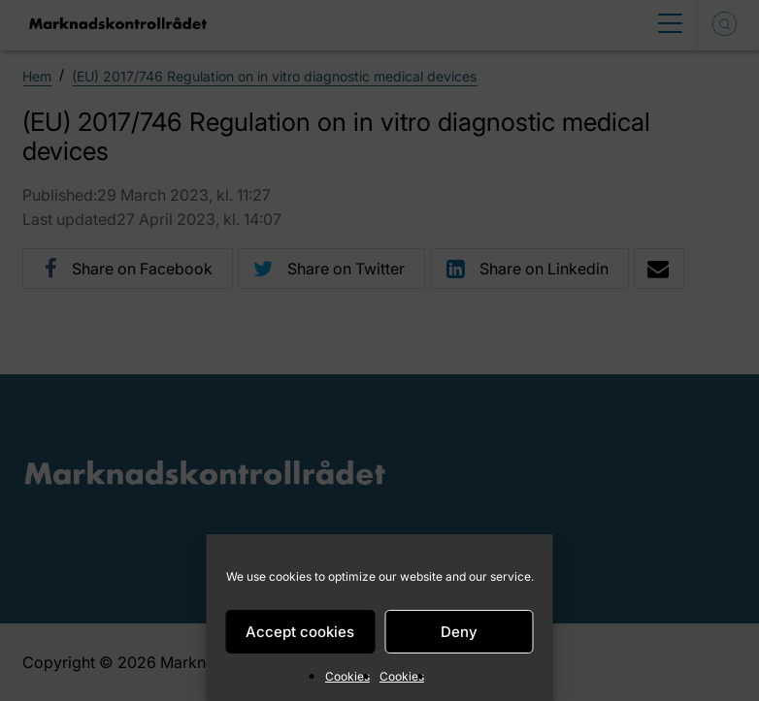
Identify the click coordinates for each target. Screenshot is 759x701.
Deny (459, 631)
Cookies (347, 676)
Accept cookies (300, 631)
